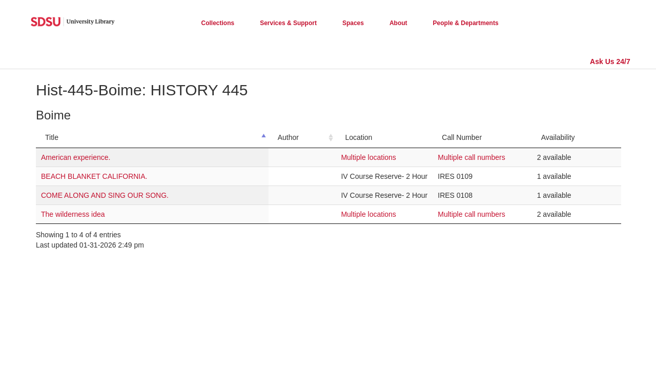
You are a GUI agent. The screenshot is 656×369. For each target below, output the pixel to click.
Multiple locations (368, 157)
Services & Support (288, 23)
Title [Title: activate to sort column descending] (51, 137)
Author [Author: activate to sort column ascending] (288, 137)
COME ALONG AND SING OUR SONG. (105, 195)
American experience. (75, 157)
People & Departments (466, 23)
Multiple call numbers (471, 157)
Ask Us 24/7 (610, 61)
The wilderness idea (73, 214)
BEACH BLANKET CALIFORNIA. (94, 176)
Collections (218, 23)
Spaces (353, 23)
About (398, 23)
